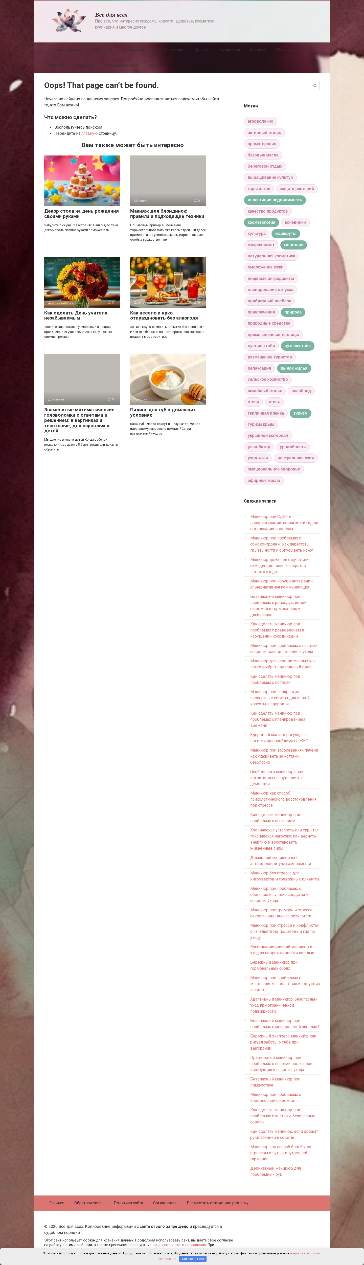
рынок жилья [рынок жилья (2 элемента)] (294, 368)
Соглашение (165, 1203)
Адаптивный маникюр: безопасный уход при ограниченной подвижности (283, 1005)
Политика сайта (128, 1203)
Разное (56, 65)
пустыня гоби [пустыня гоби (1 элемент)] (261, 346)
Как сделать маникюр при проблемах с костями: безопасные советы (282, 1116)
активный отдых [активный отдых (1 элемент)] (264, 132)
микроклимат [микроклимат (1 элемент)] (261, 245)
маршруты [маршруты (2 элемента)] (286, 233)
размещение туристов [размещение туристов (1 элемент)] (270, 357)
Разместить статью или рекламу (217, 1203)
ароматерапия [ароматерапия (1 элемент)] (262, 144)
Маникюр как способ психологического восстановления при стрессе (283, 799)
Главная (56, 1203)
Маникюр (285, 50)
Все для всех (111, 14)
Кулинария (230, 50)
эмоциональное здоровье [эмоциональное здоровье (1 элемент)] (274, 469)
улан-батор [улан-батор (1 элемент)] (259, 447)
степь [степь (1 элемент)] (274, 402)
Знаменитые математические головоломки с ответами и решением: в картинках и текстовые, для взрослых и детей (79, 420)
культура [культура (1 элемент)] (257, 233)
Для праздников (137, 50)
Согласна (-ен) (193, 1259)
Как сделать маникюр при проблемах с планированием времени (277, 719)
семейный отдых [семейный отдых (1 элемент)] (265, 391)
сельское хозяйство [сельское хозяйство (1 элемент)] (268, 379)
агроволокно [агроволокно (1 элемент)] (260, 121)
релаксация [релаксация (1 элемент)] (259, 368)
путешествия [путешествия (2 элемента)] (298, 346)
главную (89, 133)
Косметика (174, 50)
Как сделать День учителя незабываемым (75, 315)
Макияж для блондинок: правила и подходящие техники (167, 213)
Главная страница (65, 50)
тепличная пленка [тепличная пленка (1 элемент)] (266, 413)
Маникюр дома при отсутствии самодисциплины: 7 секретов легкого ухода (279, 565)
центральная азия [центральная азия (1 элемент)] (296, 458)
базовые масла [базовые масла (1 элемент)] (263, 155)
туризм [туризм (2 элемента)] (300, 413)
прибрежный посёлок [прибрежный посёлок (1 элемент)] (269, 301)
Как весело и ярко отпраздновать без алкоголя (164, 315)
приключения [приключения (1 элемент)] (261, 312)
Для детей (102, 50)
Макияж (257, 50)
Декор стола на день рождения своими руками (81, 213)
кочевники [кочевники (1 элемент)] (295, 222)
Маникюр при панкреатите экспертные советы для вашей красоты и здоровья (280, 697)
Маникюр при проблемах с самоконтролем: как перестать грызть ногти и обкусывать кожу (281, 544)
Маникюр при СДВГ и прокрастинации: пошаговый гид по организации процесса (284, 522)
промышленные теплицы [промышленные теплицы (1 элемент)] (273, 334)
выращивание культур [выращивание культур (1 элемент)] (270, 177)
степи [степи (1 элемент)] (253, 402)
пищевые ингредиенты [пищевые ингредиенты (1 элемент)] (271, 278)
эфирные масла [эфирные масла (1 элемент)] (264, 480)
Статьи (154, 65)
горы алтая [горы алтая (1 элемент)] (259, 189)
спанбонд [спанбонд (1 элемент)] (301, 391)
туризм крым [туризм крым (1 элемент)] (261, 424)
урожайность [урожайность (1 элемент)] (293, 447)
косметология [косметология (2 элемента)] (261, 222)
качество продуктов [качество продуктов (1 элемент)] (268, 211)
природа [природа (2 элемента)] (293, 312)
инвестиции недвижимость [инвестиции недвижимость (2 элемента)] (275, 200)
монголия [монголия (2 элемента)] (293, 245)
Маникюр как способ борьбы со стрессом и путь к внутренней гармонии (280, 1152)
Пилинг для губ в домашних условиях (163, 412)
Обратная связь (89, 1203)
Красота (202, 50)
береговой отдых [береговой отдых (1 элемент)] (265, 166)
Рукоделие (83, 65)
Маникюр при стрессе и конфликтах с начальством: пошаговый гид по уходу (284, 931)
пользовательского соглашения (178, 1245)
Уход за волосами (121, 65)
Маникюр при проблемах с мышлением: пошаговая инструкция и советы (285, 983)
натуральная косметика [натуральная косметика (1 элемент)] (271, 256)
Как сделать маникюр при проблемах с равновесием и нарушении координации (277, 630)
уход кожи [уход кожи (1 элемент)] (258, 458)
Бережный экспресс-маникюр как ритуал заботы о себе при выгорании (283, 1042)
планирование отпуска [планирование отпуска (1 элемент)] (270, 289)
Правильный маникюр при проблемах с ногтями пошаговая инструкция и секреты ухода (281, 1063)
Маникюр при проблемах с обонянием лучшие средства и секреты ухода (279, 894)
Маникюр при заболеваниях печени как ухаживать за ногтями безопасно (284, 756)
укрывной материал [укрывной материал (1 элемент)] (268, 435)
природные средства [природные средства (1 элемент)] (269, 323)
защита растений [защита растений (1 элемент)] (297, 189)
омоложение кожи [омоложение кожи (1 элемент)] (266, 267)
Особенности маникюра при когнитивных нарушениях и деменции (276, 777)
